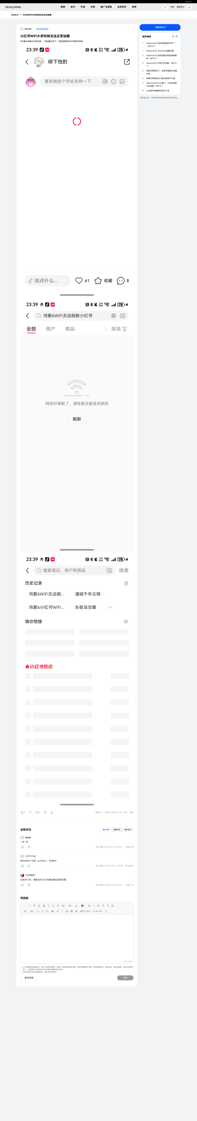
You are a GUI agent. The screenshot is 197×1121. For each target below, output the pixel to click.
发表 (125, 977)
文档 (172, 7)
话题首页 (15, 15)
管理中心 (180, 7)
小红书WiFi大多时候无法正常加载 (36, 15)
